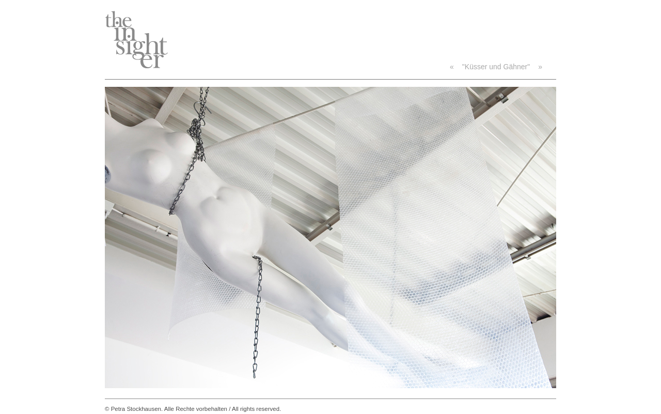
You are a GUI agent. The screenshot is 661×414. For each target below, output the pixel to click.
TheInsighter (136, 39)
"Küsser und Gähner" (496, 67)
